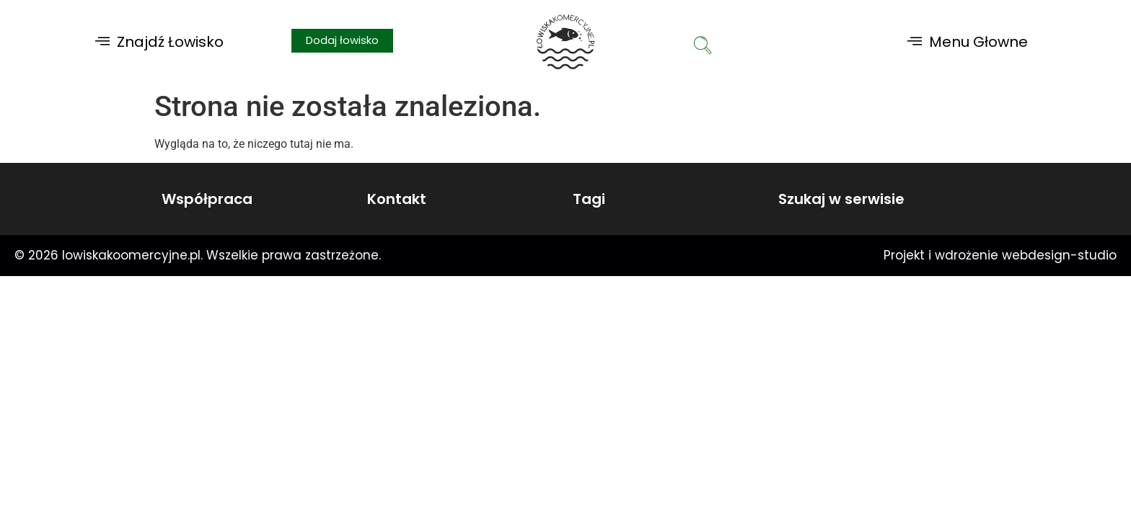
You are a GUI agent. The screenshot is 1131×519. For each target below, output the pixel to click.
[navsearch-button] (702, 46)
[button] (159, 41)
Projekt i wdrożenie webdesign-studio (1000, 255)
